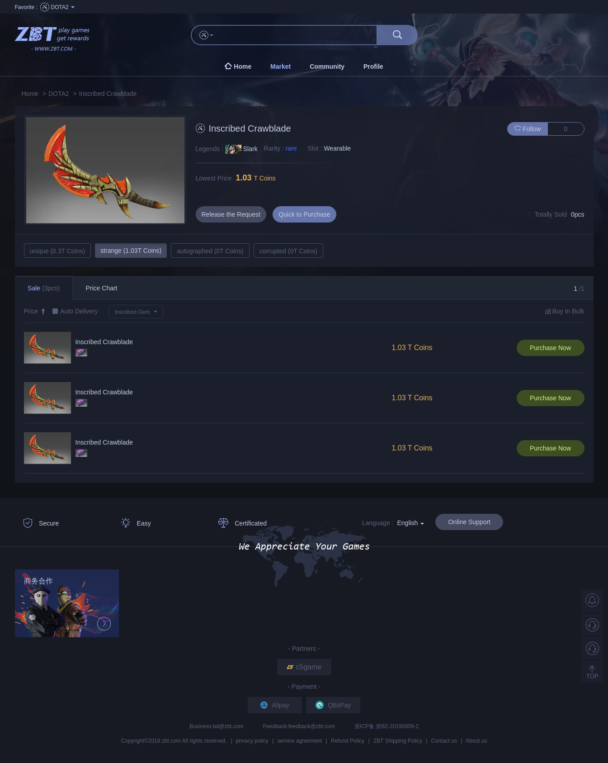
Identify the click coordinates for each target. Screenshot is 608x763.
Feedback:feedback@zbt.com (299, 726)
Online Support (469, 522)
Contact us (444, 741)
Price (35, 311)
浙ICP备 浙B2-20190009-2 (386, 726)
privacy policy (252, 741)
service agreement (300, 741)
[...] (299, 35)
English (410, 522)
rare (291, 148)
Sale (44, 288)
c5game (304, 667)
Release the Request (231, 214)
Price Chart (101, 288)
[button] (135, 311)
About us (476, 741)
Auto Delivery (79, 311)
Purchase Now (550, 347)
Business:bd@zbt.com (217, 726)
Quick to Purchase (304, 214)
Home (30, 93)
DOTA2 (58, 93)
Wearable (337, 148)
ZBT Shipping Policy (397, 741)
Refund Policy (347, 741)
